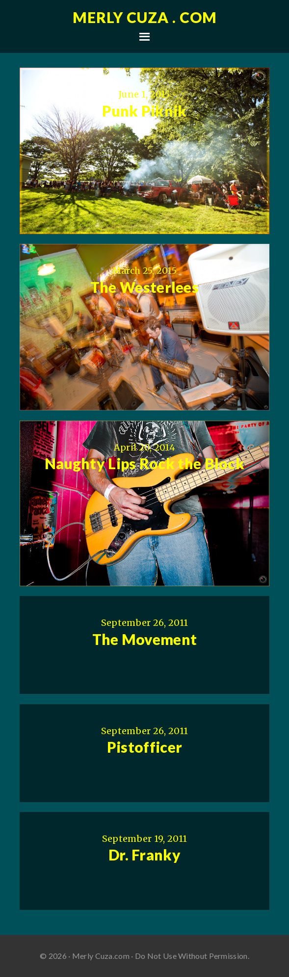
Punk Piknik (144, 110)
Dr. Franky (144, 854)
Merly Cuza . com (145, 17)
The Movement (144, 639)
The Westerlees (144, 287)
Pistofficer (144, 747)
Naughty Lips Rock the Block (144, 463)
